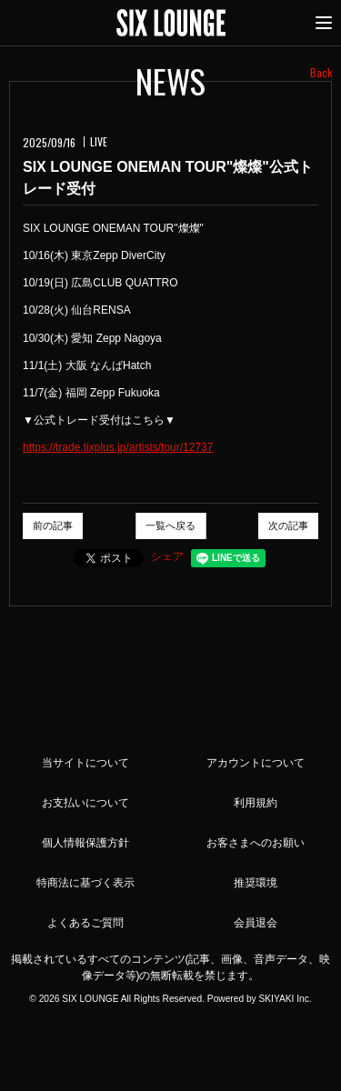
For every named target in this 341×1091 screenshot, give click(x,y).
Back (321, 72)
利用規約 (255, 802)
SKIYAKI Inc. (284, 999)
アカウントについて (255, 762)
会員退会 (255, 922)
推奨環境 (255, 882)
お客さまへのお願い (255, 842)
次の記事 (288, 525)
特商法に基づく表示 (85, 882)
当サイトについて (85, 762)
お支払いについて (85, 802)
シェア (167, 556)
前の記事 (53, 525)
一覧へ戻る (170, 525)
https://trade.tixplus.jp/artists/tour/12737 (118, 447)
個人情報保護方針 (85, 842)
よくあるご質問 (85, 922)
